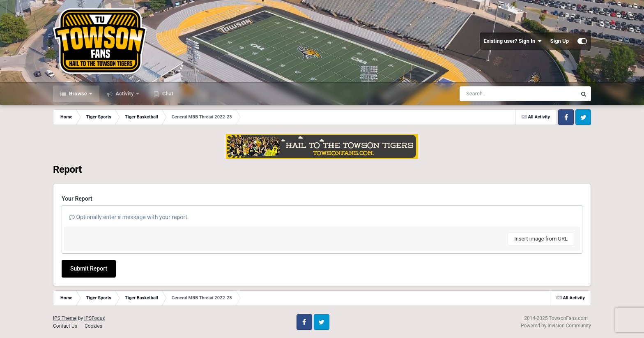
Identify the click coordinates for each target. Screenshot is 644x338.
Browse (78, 93)
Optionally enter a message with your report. (129, 217)
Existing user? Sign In (513, 41)
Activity (124, 93)
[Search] (497, 93)
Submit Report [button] (88, 268)
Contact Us (65, 326)
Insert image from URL (541, 239)
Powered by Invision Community (556, 326)
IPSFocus (94, 318)
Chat (167, 93)
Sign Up (559, 41)
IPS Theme (65, 318)
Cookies (93, 326)
